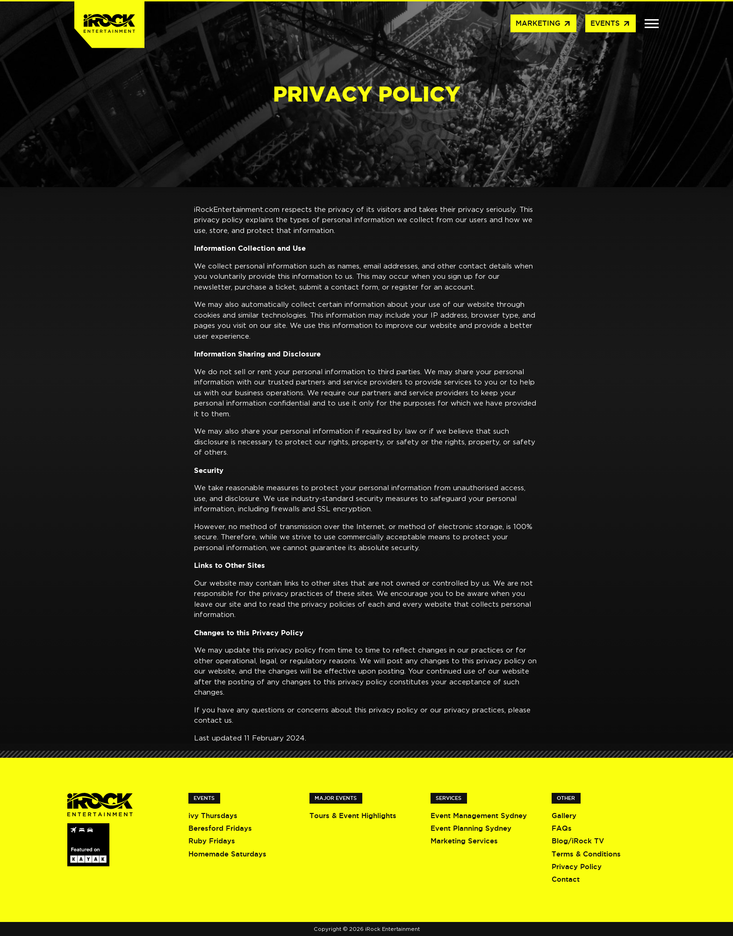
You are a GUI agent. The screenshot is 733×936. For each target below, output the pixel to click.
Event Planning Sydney (471, 828)
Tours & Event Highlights (352, 816)
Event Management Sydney (479, 816)
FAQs (562, 828)
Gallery (564, 816)
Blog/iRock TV (578, 841)
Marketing (543, 24)
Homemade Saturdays (227, 854)
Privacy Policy (577, 867)
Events (610, 24)
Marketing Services (464, 841)
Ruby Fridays (211, 841)
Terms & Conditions (586, 854)
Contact (566, 879)
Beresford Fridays (220, 828)
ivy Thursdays (212, 816)
